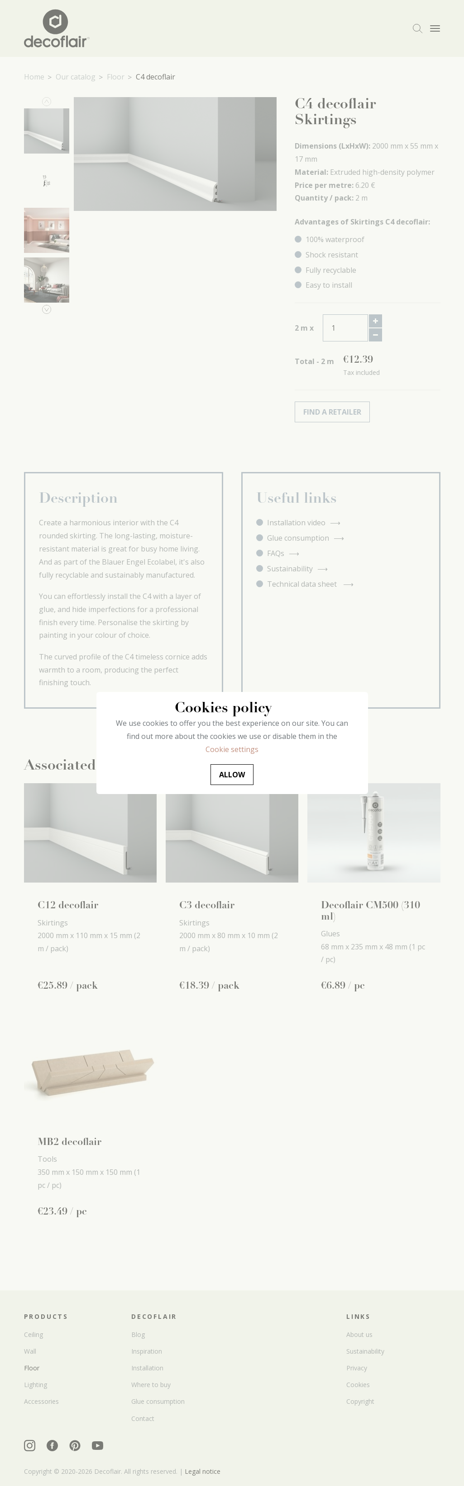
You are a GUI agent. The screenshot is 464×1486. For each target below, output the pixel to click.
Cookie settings (232, 749)
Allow (232, 775)
